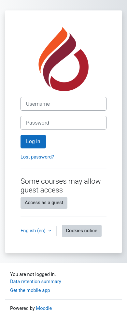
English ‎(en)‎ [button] (34, 231)
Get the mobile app (30, 290)
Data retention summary (35, 281)
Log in (33, 141)
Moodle (44, 308)
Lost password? (37, 157)
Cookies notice (81, 231)
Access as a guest (44, 203)
